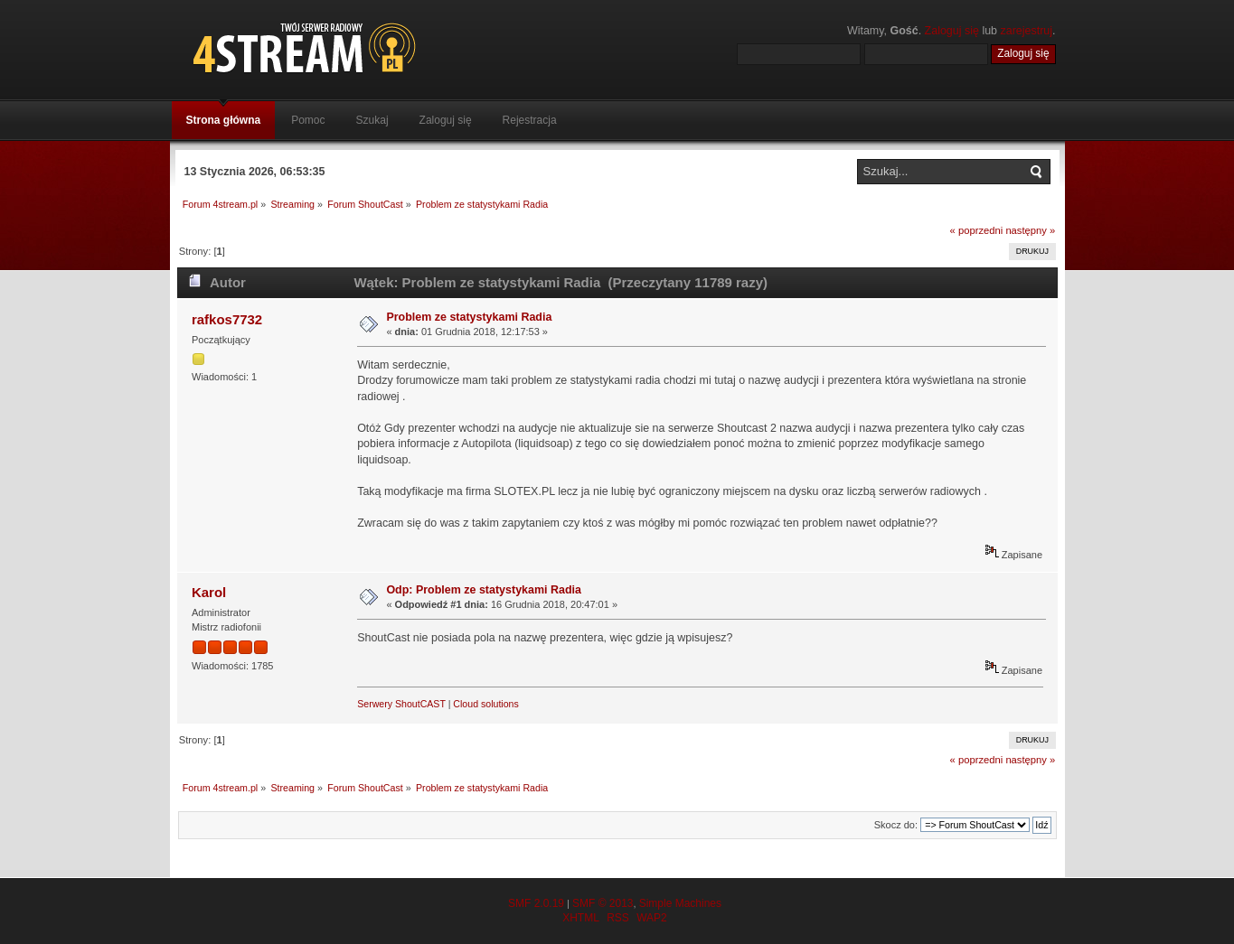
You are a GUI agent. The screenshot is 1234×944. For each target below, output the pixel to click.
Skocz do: (896, 824)
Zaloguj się (952, 30)
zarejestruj (1027, 30)
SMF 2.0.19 (536, 903)
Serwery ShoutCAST (401, 703)
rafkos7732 (227, 319)
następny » (1030, 230)
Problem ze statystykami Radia (468, 317)
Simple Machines (680, 903)
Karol (209, 592)
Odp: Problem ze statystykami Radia (483, 590)
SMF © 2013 (603, 903)
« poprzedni (976, 230)
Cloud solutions (485, 703)
